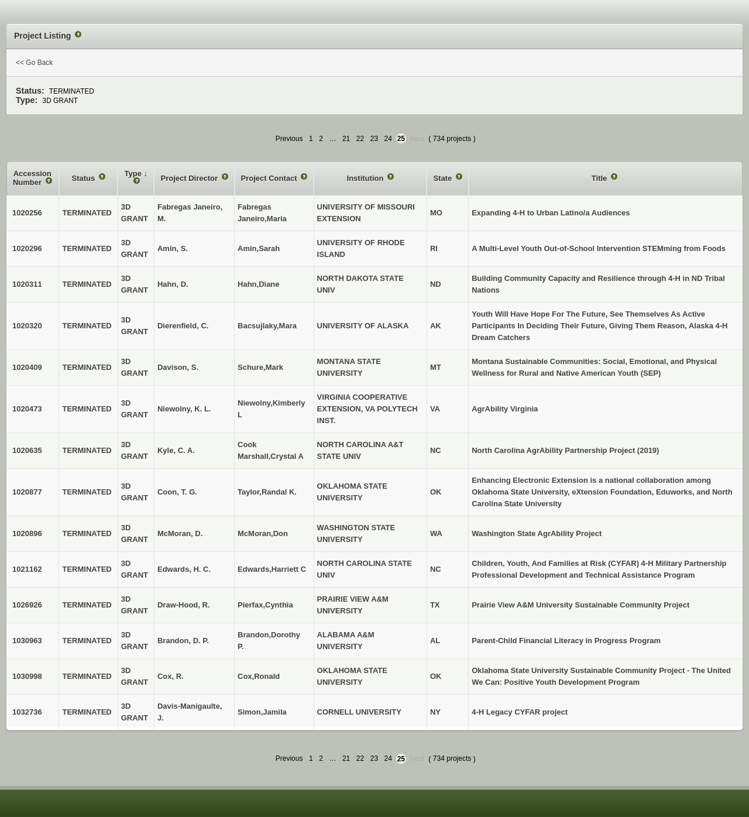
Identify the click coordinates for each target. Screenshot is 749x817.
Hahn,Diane (259, 284)
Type (134, 173)
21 (346, 139)
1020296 (27, 248)
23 (374, 139)
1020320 (27, 325)
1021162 (27, 569)
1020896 (27, 533)
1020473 (27, 408)
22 (360, 139)
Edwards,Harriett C (272, 569)
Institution (366, 178)
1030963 (27, 640)
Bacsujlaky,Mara (267, 325)
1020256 (27, 212)
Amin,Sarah (259, 248)
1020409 (27, 367)
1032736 (27, 712)
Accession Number (32, 178)
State (443, 178)
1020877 (27, 492)
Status (84, 178)
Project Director (189, 178)
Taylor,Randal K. (267, 492)
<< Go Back (34, 63)
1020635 (27, 450)
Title (600, 178)
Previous (289, 139)
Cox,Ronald (259, 676)
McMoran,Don (263, 533)
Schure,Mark (260, 367)
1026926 (27, 604)
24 (388, 139)
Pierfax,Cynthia (265, 604)
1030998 (27, 676)
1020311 (27, 284)
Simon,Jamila (262, 712)
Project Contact (270, 178)
